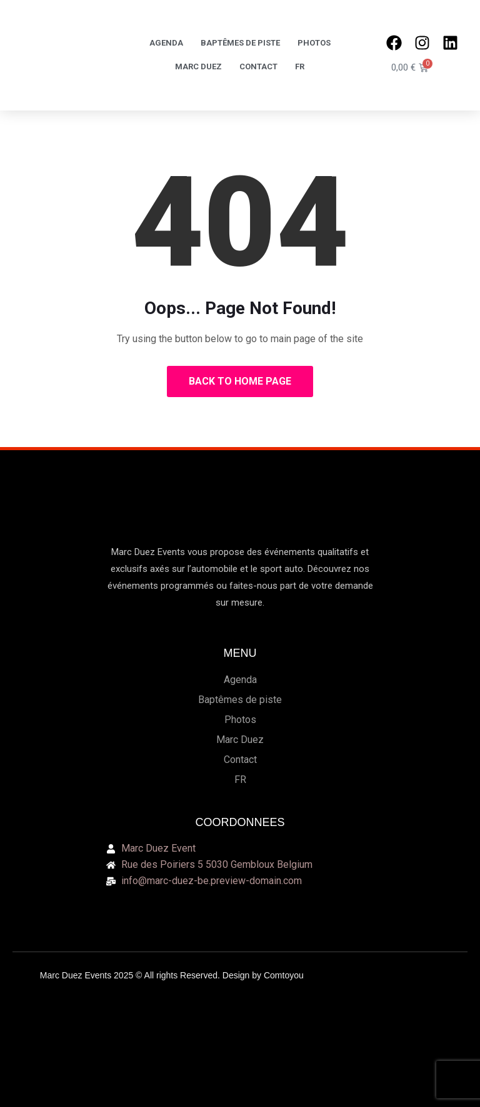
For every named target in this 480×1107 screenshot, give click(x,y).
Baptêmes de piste (240, 42)
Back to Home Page (240, 381)
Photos (314, 42)
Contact (258, 66)
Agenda (166, 42)
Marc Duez (198, 66)
